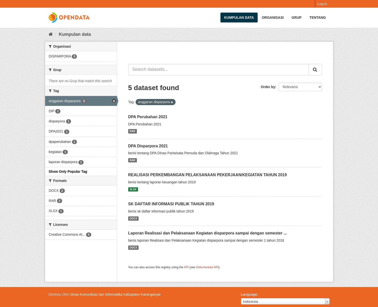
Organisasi (273, 17)
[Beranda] (51, 34)
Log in (322, 4)
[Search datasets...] (218, 69)
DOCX (133, 218)
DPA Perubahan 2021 (147, 117)
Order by (268, 87)
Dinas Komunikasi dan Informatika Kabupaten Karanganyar (115, 294)
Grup (296, 17)
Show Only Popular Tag (68, 171)
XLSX (133, 189)
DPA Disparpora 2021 (148, 146)
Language (249, 294)
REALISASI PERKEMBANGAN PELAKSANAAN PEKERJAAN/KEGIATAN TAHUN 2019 (207, 175)
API (186, 267)
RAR (132, 131)
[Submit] (315, 69)
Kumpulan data (239, 17)
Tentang (317, 17)
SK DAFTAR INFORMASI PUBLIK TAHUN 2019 (171, 204)
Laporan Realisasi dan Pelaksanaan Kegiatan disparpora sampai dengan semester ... (207, 233)
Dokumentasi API (207, 267)
